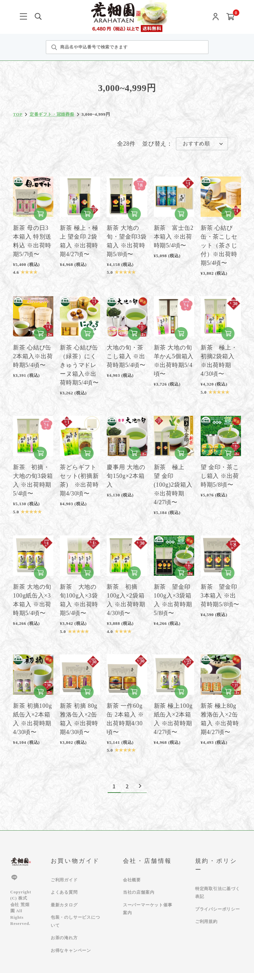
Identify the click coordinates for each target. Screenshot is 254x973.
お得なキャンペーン (71, 950)
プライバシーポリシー (217, 909)
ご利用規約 (206, 921)
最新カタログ (64, 904)
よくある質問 (64, 892)
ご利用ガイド (64, 879)
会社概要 (132, 879)
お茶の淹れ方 (64, 937)
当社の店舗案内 (138, 892)
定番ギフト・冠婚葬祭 (52, 114)
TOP (17, 114)
